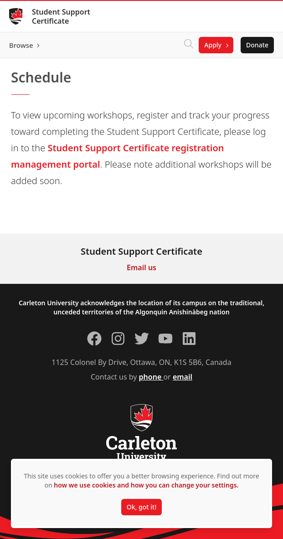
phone (151, 377)
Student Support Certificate (61, 16)
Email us (141, 267)
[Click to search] (188, 45)
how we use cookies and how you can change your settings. (146, 485)
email (182, 377)
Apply (212, 45)
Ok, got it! (141, 507)
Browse (21, 45)
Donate (257, 45)
